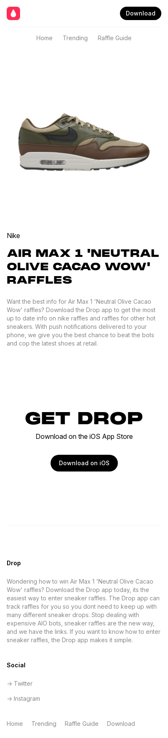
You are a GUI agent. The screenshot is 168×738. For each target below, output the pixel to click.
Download (140, 13)
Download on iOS (84, 462)
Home (44, 37)
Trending (75, 37)
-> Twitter (20, 683)
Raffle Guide (115, 37)
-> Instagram (23, 698)
